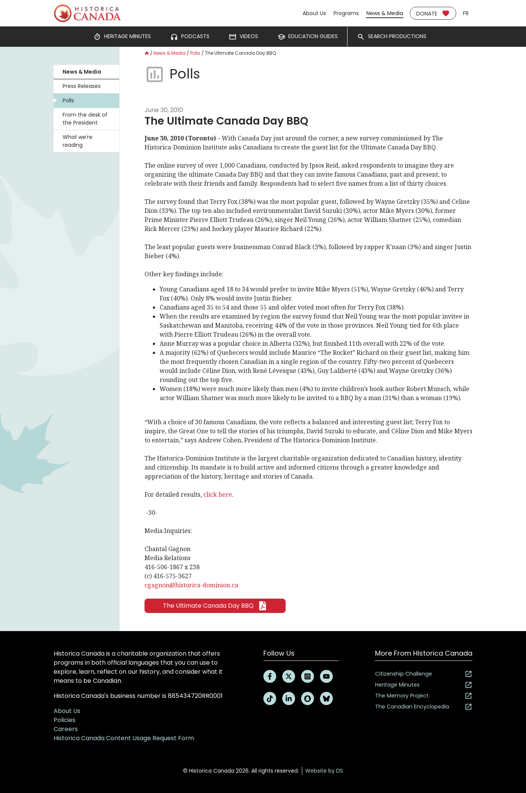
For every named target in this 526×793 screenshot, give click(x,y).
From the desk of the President (85, 118)
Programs (346, 13)
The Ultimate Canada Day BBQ (215, 605)
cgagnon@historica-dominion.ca (191, 585)
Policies (64, 720)
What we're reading (77, 141)
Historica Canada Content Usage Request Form (124, 738)
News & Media (384, 13)
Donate (433, 13)
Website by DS (324, 771)
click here (217, 494)
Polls (68, 100)
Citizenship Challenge (423, 674)
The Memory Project (423, 696)
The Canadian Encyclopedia (423, 707)
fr (466, 13)
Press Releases (82, 86)
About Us (314, 13)
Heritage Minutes (423, 685)
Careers (66, 729)
